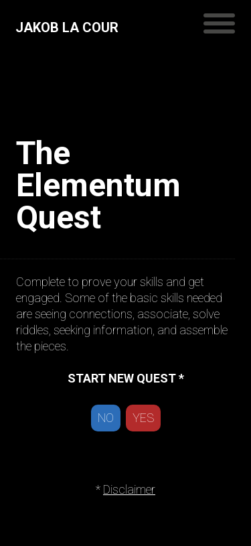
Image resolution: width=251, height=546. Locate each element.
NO (106, 418)
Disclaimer (129, 489)
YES (143, 418)
